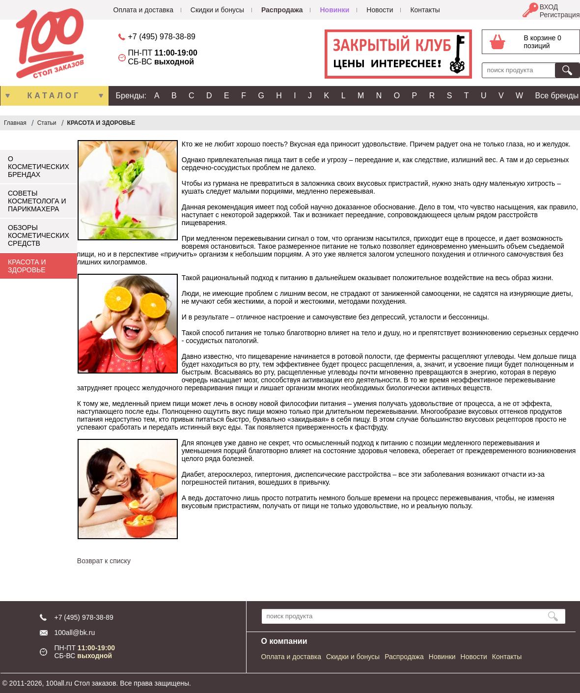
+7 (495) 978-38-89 (161, 36)
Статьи (46, 122)
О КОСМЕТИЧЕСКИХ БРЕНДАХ (38, 166)
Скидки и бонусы (217, 10)
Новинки (334, 10)
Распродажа (282, 10)
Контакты (425, 10)
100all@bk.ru (75, 632)
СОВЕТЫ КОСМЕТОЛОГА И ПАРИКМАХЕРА (37, 201)
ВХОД (549, 7)
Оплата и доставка (143, 10)
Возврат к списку (104, 561)
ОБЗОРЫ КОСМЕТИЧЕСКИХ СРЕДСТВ (38, 235)
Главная (15, 122)
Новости (379, 10)
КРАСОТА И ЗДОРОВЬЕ (101, 122)
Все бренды (557, 95)
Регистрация (560, 15)
